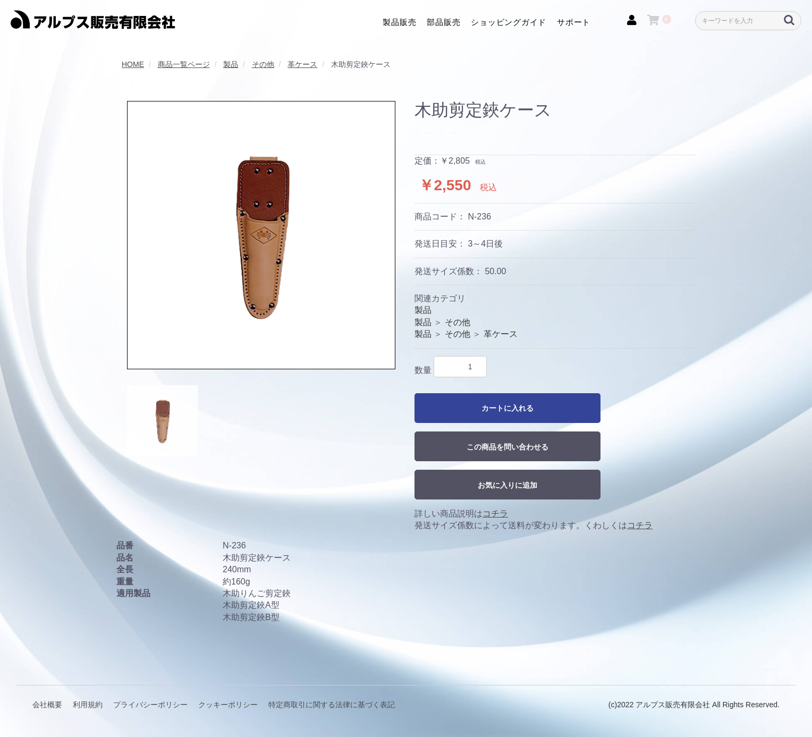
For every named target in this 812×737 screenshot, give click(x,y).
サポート (573, 21)
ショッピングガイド (508, 21)
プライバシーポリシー (150, 704)
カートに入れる (507, 408)
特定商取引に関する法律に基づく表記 (331, 704)
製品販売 (399, 21)
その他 (457, 322)
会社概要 (47, 704)
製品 (423, 310)
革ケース (501, 333)
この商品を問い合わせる (507, 447)
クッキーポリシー (228, 704)
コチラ (495, 513)
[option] (261, 235)
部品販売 (443, 21)
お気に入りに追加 (507, 485)
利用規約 (88, 704)
